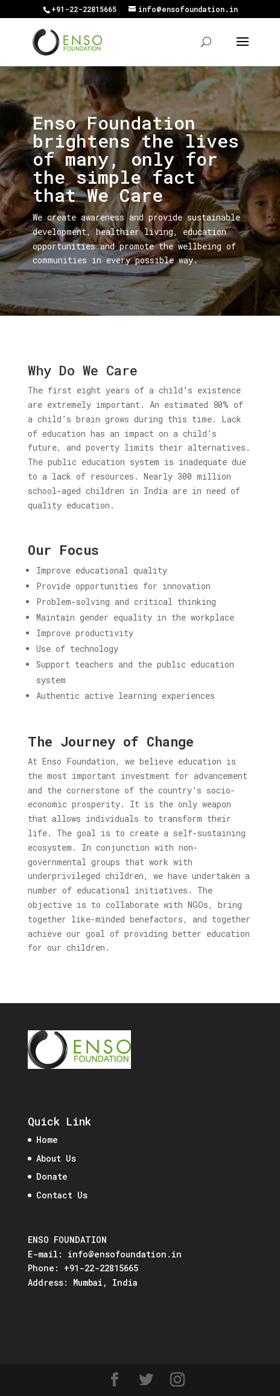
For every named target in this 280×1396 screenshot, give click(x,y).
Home (47, 1139)
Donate (52, 1176)
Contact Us (62, 1195)
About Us (56, 1158)
